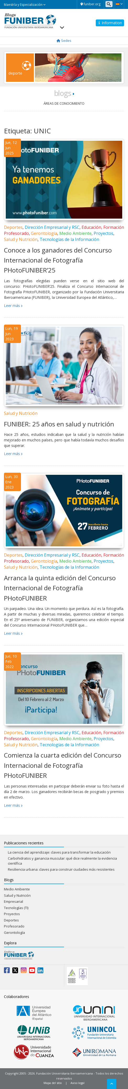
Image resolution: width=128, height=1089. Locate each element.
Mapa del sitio (53, 1083)
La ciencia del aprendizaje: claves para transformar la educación (59, 852)
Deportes (13, 227)
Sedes (64, 40)
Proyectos (103, 233)
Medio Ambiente (75, 233)
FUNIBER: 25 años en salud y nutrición (59, 424)
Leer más (12, 305)
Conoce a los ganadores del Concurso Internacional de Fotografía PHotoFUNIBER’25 (58, 260)
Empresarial (13, 901)
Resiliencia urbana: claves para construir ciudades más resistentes (61, 869)
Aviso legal (77, 1083)
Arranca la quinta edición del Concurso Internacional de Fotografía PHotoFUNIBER (60, 587)
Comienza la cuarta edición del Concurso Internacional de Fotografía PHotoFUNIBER (62, 765)
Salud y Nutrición (21, 239)
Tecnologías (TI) (16, 907)
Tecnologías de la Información (69, 239)
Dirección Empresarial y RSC (52, 227)
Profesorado (14, 926)
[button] (119, 4)
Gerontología (44, 233)
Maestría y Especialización (25, 4)
